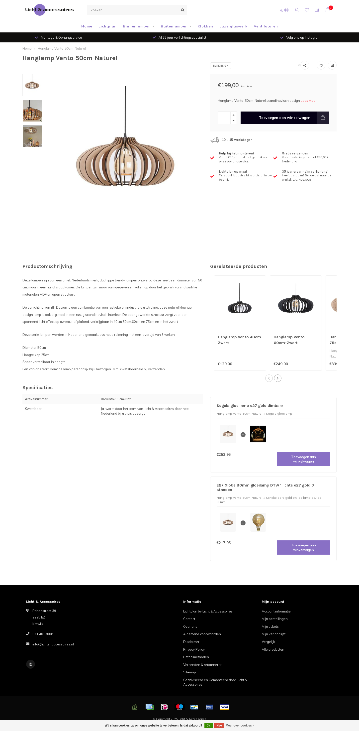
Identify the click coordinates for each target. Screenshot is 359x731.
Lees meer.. (309, 101)
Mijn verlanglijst (273, 634)
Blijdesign (221, 65)
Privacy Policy (194, 649)
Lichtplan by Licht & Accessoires (208, 611)
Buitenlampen (174, 26)
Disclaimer (191, 642)
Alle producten (273, 649)
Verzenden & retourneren (202, 665)
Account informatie (276, 611)
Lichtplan (107, 26)
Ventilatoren (266, 26)
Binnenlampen (137, 26)
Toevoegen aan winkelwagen (294, 118)
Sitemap (189, 672)
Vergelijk (268, 642)
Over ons (190, 626)
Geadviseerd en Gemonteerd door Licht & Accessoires (215, 682)
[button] (269, 378)
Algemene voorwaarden (202, 634)
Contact (189, 619)
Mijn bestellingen (275, 619)
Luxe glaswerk (233, 26)
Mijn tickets (270, 626)
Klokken (205, 26)
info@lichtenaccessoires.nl (53, 644)
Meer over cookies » (240, 725)
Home (86, 26)
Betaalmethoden (196, 657)
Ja (208, 725)
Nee (219, 725)
